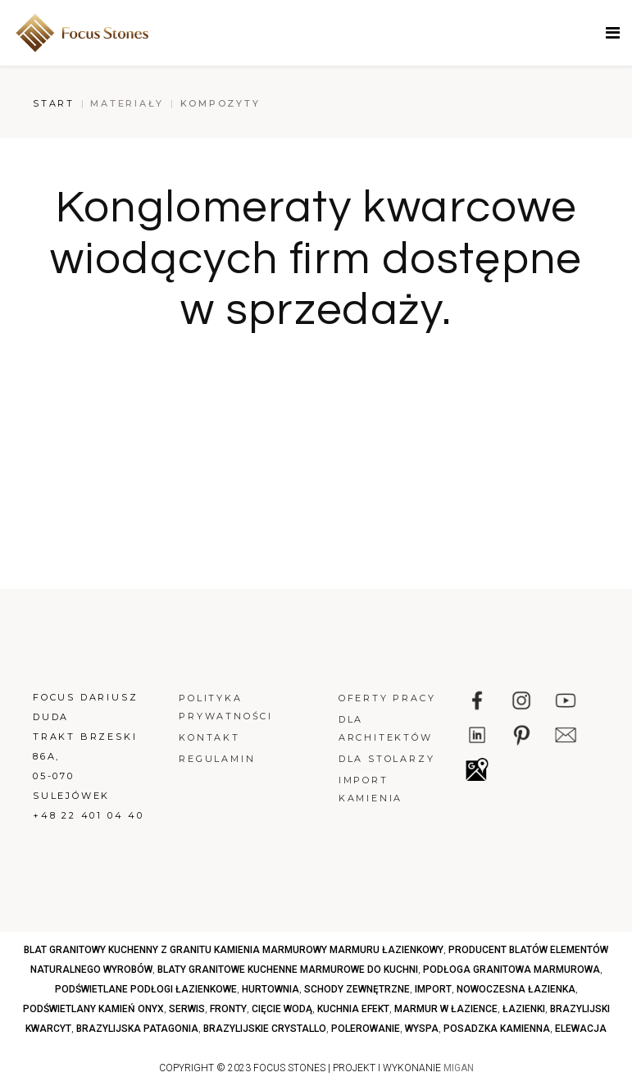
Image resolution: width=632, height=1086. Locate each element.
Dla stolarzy (387, 758)
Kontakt (209, 737)
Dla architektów (386, 728)
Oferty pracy (387, 698)
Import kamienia (370, 789)
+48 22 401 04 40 (88, 815)
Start (54, 103)
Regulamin (217, 758)
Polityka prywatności (226, 707)
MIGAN (458, 1068)
